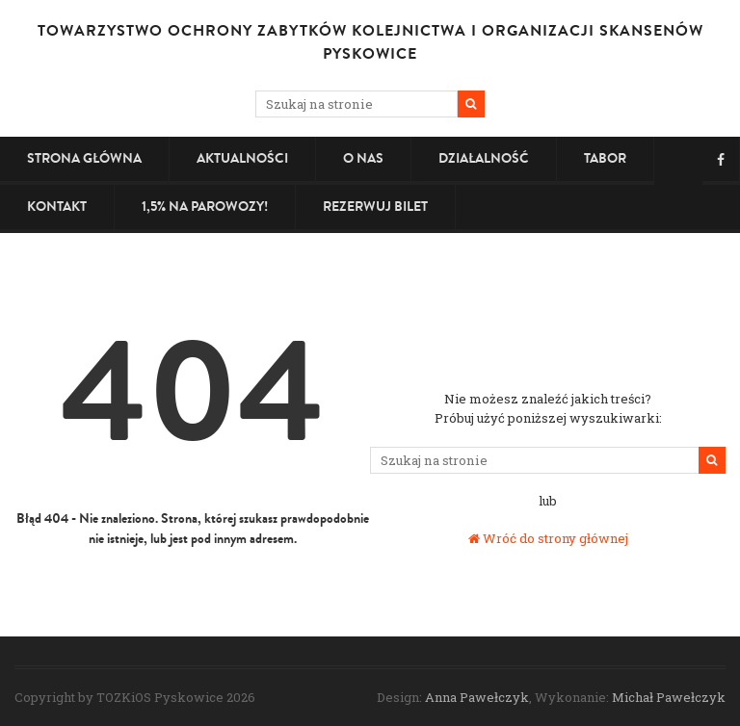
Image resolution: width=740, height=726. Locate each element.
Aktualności (242, 158)
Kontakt (57, 206)
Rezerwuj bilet (375, 206)
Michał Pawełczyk (669, 697)
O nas (363, 158)
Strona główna (84, 158)
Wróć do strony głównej (548, 538)
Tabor (605, 158)
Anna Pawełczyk (477, 697)
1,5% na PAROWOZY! (205, 206)
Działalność (483, 158)
